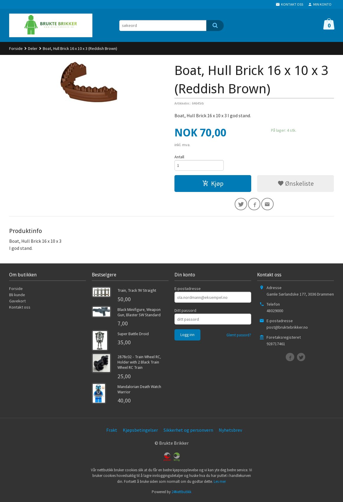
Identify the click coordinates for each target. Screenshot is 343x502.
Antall (179, 156)
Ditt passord (185, 311)
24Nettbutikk (181, 493)
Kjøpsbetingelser (140, 431)
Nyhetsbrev (230, 431)
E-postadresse (187, 290)
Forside (16, 48)
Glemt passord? (238, 336)
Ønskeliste (295, 184)
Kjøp (212, 184)
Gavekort (17, 302)
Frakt (111, 431)
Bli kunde (17, 296)
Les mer (220, 482)
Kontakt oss (19, 308)
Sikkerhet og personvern (188, 431)
